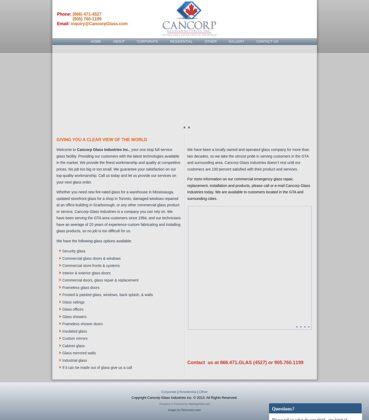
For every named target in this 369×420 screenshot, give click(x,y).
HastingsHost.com (199, 404)
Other (210, 41)
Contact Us (267, 41)
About (119, 41)
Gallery (236, 41)
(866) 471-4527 (86, 14)
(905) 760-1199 (87, 19)
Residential (181, 41)
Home (96, 41)
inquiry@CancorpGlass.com (99, 23)
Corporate (147, 41)
